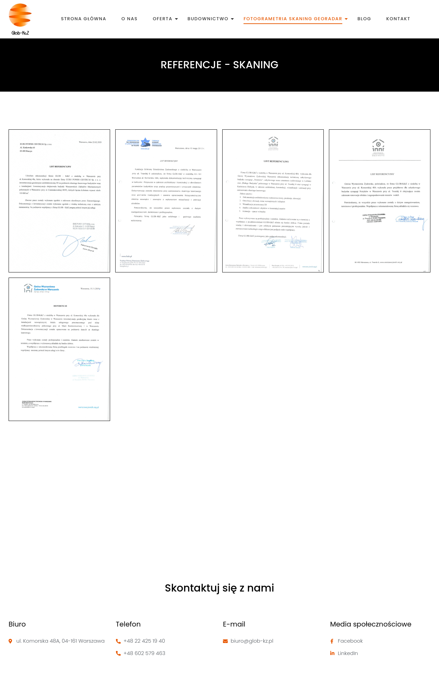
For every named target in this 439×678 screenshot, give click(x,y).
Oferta (164, 18)
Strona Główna (83, 18)
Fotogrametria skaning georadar (294, 18)
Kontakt (398, 18)
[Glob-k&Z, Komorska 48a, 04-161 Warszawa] (219, 510)
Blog (364, 18)
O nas (129, 18)
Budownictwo (209, 18)
